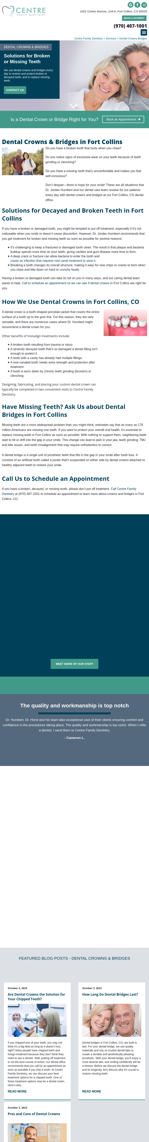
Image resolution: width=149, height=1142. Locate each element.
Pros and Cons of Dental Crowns (34, 1021)
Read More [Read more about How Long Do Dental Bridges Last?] (91, 999)
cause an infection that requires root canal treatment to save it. (53, 260)
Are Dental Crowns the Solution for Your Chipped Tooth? (36, 904)
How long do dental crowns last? (28, 829)
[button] (144, 32)
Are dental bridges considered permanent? (36, 800)
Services (111, 38)
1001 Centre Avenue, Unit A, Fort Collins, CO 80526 (113, 11)
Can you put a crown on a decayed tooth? (35, 810)
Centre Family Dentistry (88, 38)
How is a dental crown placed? (27, 819)
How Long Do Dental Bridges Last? (110, 902)
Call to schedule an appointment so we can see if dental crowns (66, 283)
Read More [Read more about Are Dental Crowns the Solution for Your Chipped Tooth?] (17, 999)
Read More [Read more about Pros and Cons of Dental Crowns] (17, 1095)
